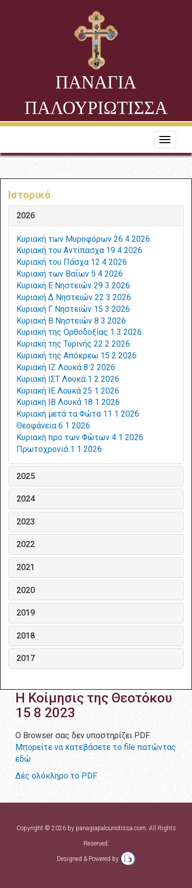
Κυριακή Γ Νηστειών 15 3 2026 (73, 309)
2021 (25, 567)
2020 (25, 590)
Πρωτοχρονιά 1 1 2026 (59, 449)
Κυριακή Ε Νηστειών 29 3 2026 (73, 285)
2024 (25, 499)
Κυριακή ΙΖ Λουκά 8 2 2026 (65, 367)
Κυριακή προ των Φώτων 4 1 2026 (79, 437)
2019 (25, 613)
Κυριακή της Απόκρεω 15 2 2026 (76, 355)
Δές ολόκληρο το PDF (56, 776)
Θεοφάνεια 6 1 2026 (53, 425)
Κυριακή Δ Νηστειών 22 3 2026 (73, 297)
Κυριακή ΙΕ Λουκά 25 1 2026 (67, 391)
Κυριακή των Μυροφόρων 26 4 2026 (83, 239)
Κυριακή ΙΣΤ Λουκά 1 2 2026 (67, 379)
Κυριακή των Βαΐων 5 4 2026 (69, 274)
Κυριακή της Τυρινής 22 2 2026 (73, 344)
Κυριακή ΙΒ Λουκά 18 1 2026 (68, 402)
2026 (25, 215)
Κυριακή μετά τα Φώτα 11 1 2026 (77, 414)
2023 (25, 522)
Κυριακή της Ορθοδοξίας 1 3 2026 (79, 332)
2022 (25, 544)
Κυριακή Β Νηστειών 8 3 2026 (71, 321)
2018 (25, 636)
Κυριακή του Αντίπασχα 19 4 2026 (79, 250)
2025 (25, 476)
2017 (25, 658)
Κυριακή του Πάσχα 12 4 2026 (71, 262)
